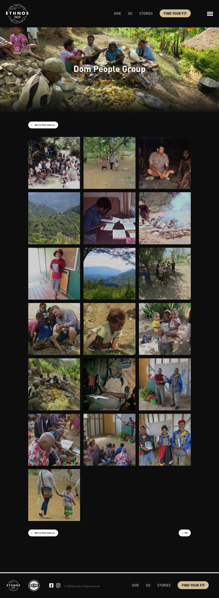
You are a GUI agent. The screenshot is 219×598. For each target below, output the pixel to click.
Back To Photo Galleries (44, 125)
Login (17, 52)
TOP (186, 533)
